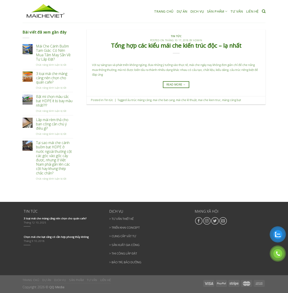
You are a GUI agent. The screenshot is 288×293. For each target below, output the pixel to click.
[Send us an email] (223, 221)
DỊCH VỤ (197, 11)
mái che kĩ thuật (186, 100)
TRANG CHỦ (163, 11)
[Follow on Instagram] (207, 221)
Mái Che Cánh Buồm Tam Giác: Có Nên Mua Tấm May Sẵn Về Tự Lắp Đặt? (53, 52)
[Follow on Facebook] (198, 221)
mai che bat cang (164, 100)
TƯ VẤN (236, 11)
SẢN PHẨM (217, 11)
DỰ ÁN (182, 11)
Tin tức (176, 36)
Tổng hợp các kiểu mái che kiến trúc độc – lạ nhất (176, 46)
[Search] (264, 11)
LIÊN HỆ (252, 11)
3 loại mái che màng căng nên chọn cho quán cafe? (51, 78)
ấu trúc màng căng (139, 100)
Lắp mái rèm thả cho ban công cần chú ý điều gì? (52, 124)
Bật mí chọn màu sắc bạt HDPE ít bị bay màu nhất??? (54, 101)
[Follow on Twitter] (215, 221)
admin (197, 40)
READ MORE (176, 84)
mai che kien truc (209, 100)
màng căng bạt (231, 100)
